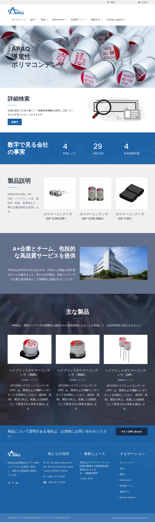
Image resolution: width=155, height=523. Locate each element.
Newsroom (59, 19)
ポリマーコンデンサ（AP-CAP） (130, 216)
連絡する (96, 19)
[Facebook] (9, 483)
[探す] (108, 2)
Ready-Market (141, 518)
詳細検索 (19, 98)
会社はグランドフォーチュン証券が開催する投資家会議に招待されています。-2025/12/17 (95, 468)
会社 (33, 19)
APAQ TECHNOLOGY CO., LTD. (38, 518)
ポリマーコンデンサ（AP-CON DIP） (58, 216)
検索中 (14, 122)
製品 (44, 19)
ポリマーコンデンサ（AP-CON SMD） (94, 216)
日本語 (144, 2)
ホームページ (19, 19)
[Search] (123, 2)
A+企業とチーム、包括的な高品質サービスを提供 (42, 252)
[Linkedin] (17, 483)
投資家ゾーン (79, 19)
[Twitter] (13, 483)
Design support (116, 19)
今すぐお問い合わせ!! (131, 432)
